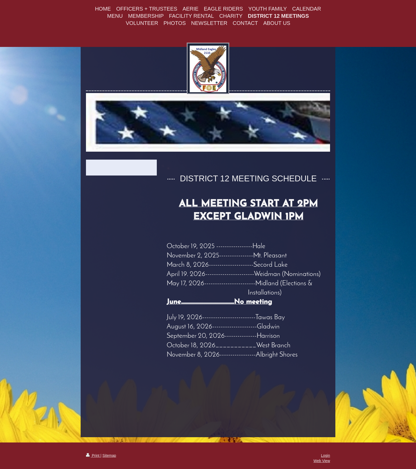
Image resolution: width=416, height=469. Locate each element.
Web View (321, 461)
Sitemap (109, 455)
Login (325, 455)
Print (93, 455)
